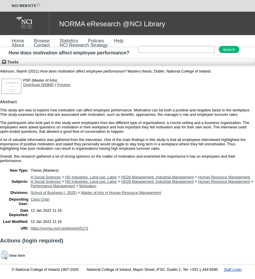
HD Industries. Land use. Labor (91, 177)
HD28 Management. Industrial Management (157, 177)
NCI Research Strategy (84, 45)
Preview (63, 84)
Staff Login (233, 269)
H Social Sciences (46, 177)
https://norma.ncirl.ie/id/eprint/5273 (59, 228)
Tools (10, 62)
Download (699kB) (38, 84)
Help (118, 40)
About (18, 45)
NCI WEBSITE (26, 6)
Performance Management (53, 186)
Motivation (87, 186)
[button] (4, 255)
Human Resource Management (224, 177)
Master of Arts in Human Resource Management (121, 192)
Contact (42, 45)
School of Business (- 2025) (54, 192)
